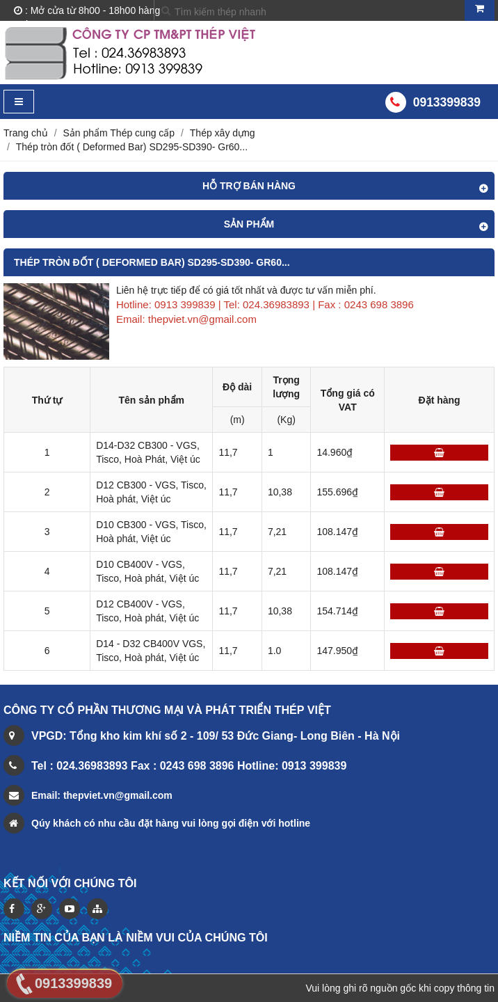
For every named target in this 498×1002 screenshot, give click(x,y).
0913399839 (447, 102)
